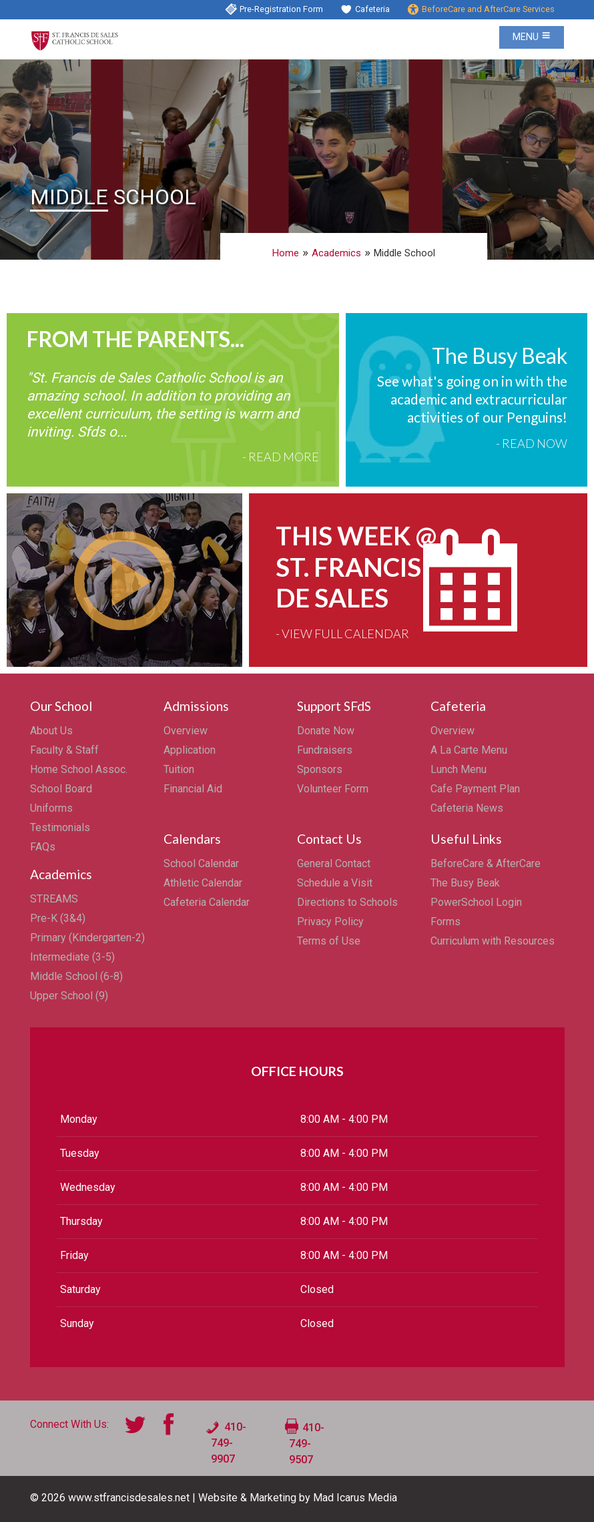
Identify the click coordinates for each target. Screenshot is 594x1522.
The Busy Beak (465, 882)
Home (285, 253)
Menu (532, 37)
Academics (336, 253)
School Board (61, 788)
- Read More (280, 456)
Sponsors (319, 769)
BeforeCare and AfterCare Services (488, 9)
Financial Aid (193, 788)
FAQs (42, 846)
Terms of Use (328, 941)
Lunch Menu (458, 769)
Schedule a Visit (334, 882)
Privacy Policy (330, 921)
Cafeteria (372, 9)
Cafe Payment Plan (475, 788)
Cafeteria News (466, 808)
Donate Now (325, 730)
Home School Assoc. (78, 769)
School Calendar (201, 863)
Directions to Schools (347, 902)
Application (190, 750)
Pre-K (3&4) (57, 918)
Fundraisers (324, 750)
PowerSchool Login (476, 902)
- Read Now (531, 443)
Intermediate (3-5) (72, 957)
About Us (51, 730)
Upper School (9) (69, 995)
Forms (445, 921)
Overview (186, 730)
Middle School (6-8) (76, 976)
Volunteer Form (332, 788)
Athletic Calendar (203, 882)
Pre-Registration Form (281, 9)
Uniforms (51, 808)
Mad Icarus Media (355, 1497)
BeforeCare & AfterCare (485, 863)
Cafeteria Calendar (207, 902)
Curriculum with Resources (492, 941)
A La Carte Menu (468, 750)
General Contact (333, 863)
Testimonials (60, 827)
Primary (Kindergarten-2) (87, 937)
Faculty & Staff (64, 750)
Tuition (179, 769)
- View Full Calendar (342, 633)
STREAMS (54, 899)
